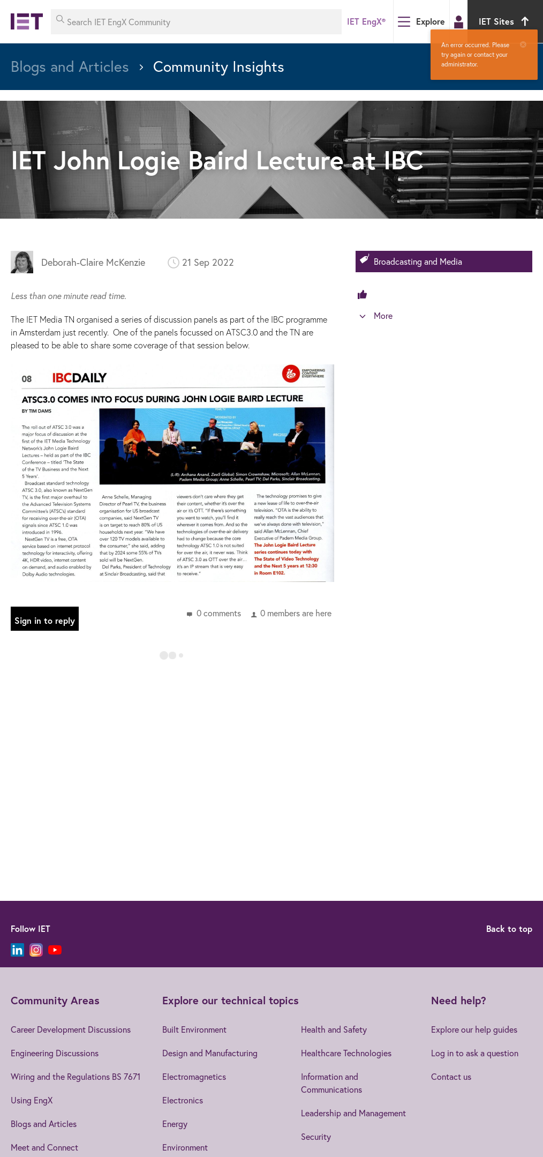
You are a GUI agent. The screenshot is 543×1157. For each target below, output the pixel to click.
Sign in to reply (44, 620)
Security (316, 1136)
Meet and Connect (44, 1147)
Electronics (182, 1100)
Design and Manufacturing (210, 1052)
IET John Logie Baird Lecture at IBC (217, 159)
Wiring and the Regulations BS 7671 (75, 1076)
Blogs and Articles (44, 1123)
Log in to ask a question (474, 1052)
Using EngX (31, 1100)
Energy (174, 1123)
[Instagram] (36, 950)
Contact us (451, 1076)
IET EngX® (366, 21)
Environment (185, 1147)
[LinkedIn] (17, 950)
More (383, 315)
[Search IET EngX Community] (196, 21)
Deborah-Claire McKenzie (93, 262)
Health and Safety (334, 1029)
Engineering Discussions (55, 1052)
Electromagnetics (194, 1076)
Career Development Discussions (71, 1029)
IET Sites (505, 21)
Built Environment (194, 1029)
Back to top (509, 928)
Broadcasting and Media (418, 261)
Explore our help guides (474, 1029)
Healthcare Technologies (346, 1052)
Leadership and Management (353, 1112)
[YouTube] (55, 950)
